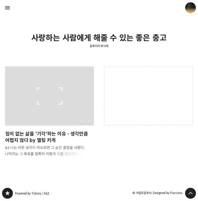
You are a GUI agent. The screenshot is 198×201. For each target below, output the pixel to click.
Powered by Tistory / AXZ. (32, 193)
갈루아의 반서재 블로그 (7, 193)
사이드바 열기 (7, 8)
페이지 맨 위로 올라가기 (190, 193)
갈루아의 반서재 (99, 46)
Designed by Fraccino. (168, 193)
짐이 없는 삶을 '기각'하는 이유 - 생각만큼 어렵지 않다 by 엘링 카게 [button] (49, 115)
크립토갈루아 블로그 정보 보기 (190, 8)
